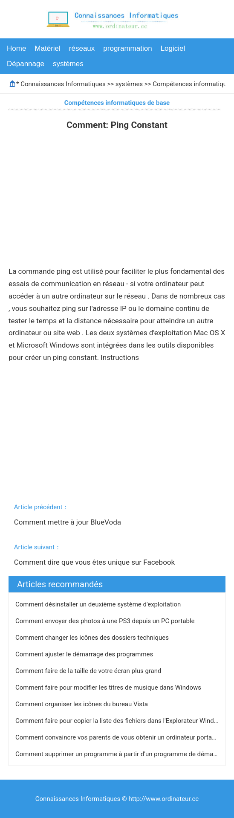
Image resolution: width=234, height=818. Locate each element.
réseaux (82, 48)
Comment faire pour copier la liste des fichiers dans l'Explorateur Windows (121, 721)
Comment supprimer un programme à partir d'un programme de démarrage (122, 754)
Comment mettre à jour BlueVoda (68, 522)
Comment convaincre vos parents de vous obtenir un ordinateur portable (118, 737)
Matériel (47, 48)
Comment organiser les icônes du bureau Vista (82, 704)
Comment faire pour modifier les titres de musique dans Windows (109, 687)
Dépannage (25, 64)
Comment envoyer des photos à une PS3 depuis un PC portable (105, 621)
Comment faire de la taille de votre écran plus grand (89, 671)
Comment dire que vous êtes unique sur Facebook (95, 562)
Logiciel (173, 48)
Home (16, 48)
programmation (127, 48)
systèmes (68, 64)
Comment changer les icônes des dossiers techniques (92, 637)
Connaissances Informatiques (62, 84)
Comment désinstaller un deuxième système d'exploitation (98, 604)
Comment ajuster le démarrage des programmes (85, 654)
